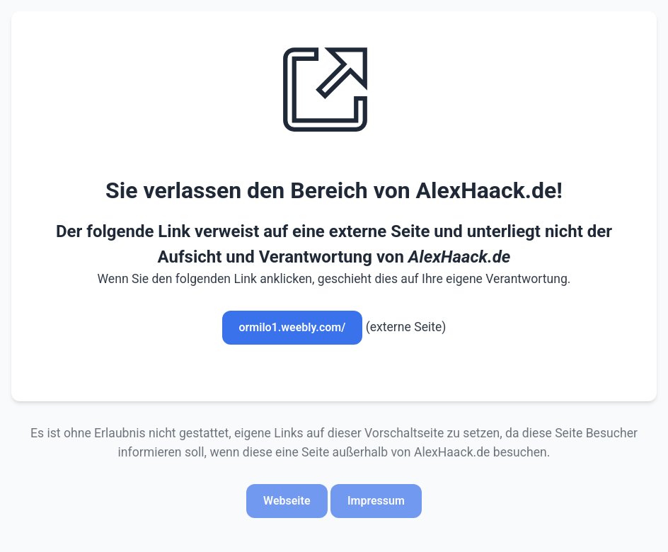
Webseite (286, 500)
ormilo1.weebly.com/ (292, 327)
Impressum (376, 500)
